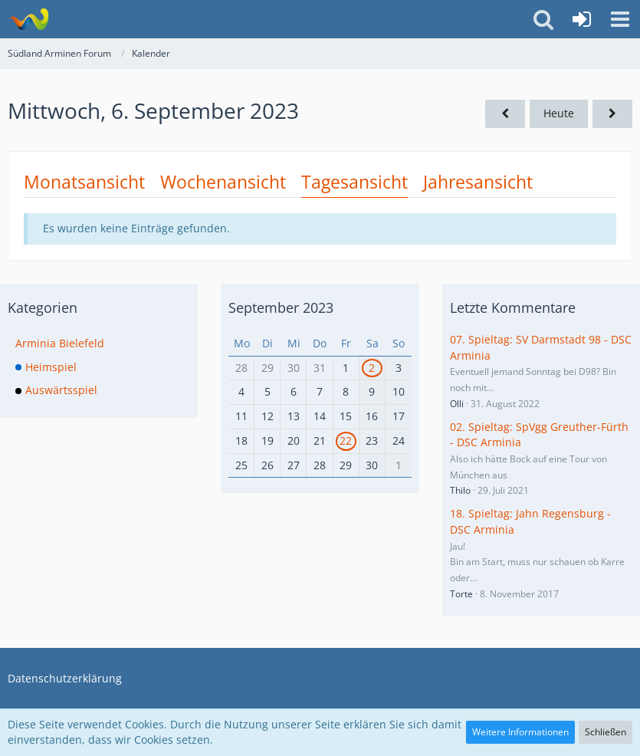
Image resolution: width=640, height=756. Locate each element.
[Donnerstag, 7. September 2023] (612, 114)
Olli (457, 403)
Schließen (605, 731)
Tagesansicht (354, 181)
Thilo (460, 490)
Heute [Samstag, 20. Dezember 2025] (558, 113)
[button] (620, 19)
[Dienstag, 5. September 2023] (505, 114)
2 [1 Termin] (372, 367)
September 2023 (280, 307)
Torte (461, 593)
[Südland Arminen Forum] (29, 19)
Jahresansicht (478, 181)
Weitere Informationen (520, 731)
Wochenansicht (223, 181)
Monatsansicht (84, 181)
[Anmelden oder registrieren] (581, 19)
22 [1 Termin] (346, 440)
